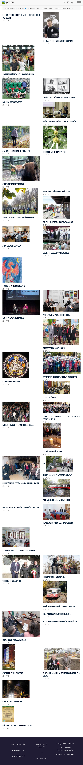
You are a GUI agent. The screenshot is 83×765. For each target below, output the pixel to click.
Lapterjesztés (18, 744)
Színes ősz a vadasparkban (13, 184)
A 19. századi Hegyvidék (11, 245)
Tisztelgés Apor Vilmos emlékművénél (58, 475)
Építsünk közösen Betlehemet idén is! (17, 725)
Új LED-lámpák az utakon (12, 701)
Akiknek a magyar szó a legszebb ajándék (18, 550)
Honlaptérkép (18, 756)
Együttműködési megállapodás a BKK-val (59, 606)
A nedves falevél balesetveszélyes (16, 151)
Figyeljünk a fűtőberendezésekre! (56, 191)
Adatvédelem (18, 750)
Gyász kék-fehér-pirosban (12, 673)
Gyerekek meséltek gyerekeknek (56, 253)
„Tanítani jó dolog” (50, 397)
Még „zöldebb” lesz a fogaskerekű (56, 500)
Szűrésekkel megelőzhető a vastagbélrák (59, 121)
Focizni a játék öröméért (12, 102)
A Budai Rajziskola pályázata (13, 286)
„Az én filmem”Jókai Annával (13, 318)
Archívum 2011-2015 (33, 8)
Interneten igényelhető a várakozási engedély (20, 507)
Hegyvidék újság (9, 3)
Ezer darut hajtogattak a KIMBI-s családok (60, 377)
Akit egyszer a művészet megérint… (56, 315)
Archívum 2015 (47, 8)
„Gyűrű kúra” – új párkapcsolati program (59, 97)
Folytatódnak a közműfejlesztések (57, 614)
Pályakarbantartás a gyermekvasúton (58, 222)
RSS (41, 753)
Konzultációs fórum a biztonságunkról (58, 523)
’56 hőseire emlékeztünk (52, 451)
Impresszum (41, 758)
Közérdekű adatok (41, 746)
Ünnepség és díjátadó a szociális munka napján (20, 483)
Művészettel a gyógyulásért (54, 348)
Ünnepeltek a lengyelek (11, 581)
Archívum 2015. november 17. (64, 8)
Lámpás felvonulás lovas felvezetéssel (18, 425)
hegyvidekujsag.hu (9, 8)
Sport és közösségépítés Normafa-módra (18, 74)
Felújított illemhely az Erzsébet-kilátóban (60, 621)
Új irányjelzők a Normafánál (54, 577)
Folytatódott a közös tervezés (14, 640)
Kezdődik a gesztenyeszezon (54, 152)
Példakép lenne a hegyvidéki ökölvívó (58, 41)
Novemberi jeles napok (11, 381)
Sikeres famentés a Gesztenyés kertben (18, 217)
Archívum (21, 8)
